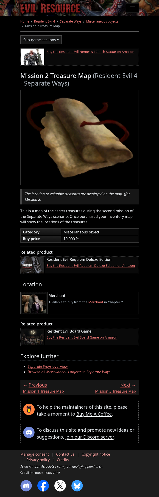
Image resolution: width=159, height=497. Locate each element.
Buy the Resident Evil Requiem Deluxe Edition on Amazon (91, 265)
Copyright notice (95, 454)
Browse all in (69, 371)
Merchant (95, 302)
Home (24, 21)
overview (48, 366)
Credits (63, 459)
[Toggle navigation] (132, 8)
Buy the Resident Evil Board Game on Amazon (82, 337)
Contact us (65, 454)
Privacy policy (38, 459)
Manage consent (34, 454)
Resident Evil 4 (44, 21)
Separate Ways (70, 21)
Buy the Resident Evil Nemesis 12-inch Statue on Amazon (90, 51)
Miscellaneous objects (102, 21)
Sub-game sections (39, 39)
